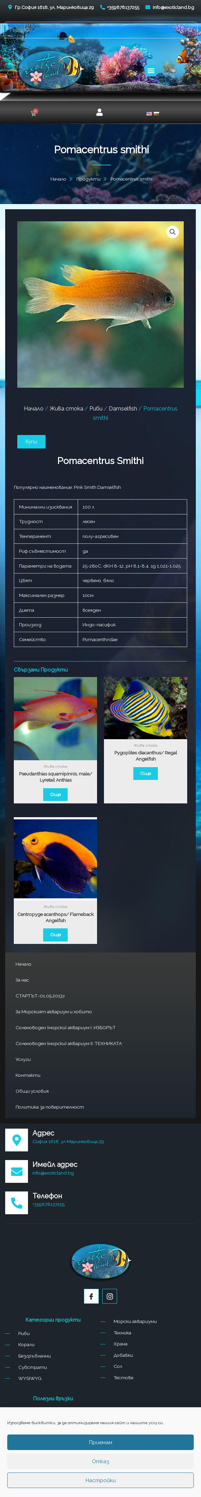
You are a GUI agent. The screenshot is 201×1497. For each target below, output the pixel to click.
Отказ (100, 1461)
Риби (96, 408)
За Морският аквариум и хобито (54, 1011)
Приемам (100, 1442)
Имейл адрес (54, 1164)
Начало (23, 964)
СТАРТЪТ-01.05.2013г (40, 995)
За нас (22, 980)
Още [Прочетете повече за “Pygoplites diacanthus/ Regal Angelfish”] (145, 773)
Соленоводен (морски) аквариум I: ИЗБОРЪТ (66, 1027)
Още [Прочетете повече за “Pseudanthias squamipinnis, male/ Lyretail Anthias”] (55, 794)
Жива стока (66, 408)
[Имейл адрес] (16, 1171)
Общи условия (32, 1091)
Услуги (23, 1059)
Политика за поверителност (50, 1107)
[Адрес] (16, 1140)
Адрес (43, 1133)
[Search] (190, 30)
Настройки (101, 1480)
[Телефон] (16, 1202)
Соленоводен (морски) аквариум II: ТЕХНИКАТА (69, 1043)
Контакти (28, 1075)
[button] (150, 70)
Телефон (47, 1196)
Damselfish (123, 408)
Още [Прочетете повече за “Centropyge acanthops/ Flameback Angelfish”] (55, 934)
